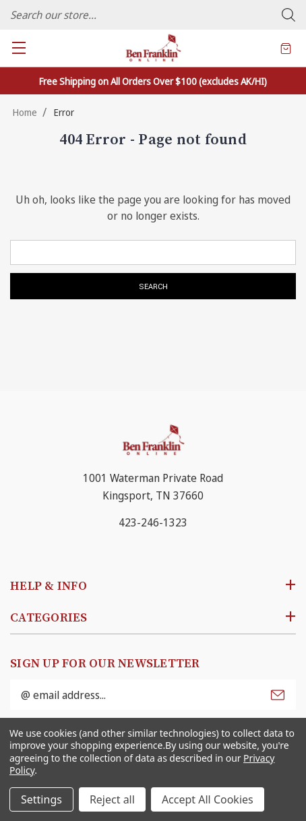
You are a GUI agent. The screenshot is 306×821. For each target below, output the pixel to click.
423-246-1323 (153, 522)
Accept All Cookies (207, 799)
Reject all (112, 799)
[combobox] (153, 15)
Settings (41, 799)
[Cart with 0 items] (285, 48)
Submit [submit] (278, 695)
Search (288, 15)
